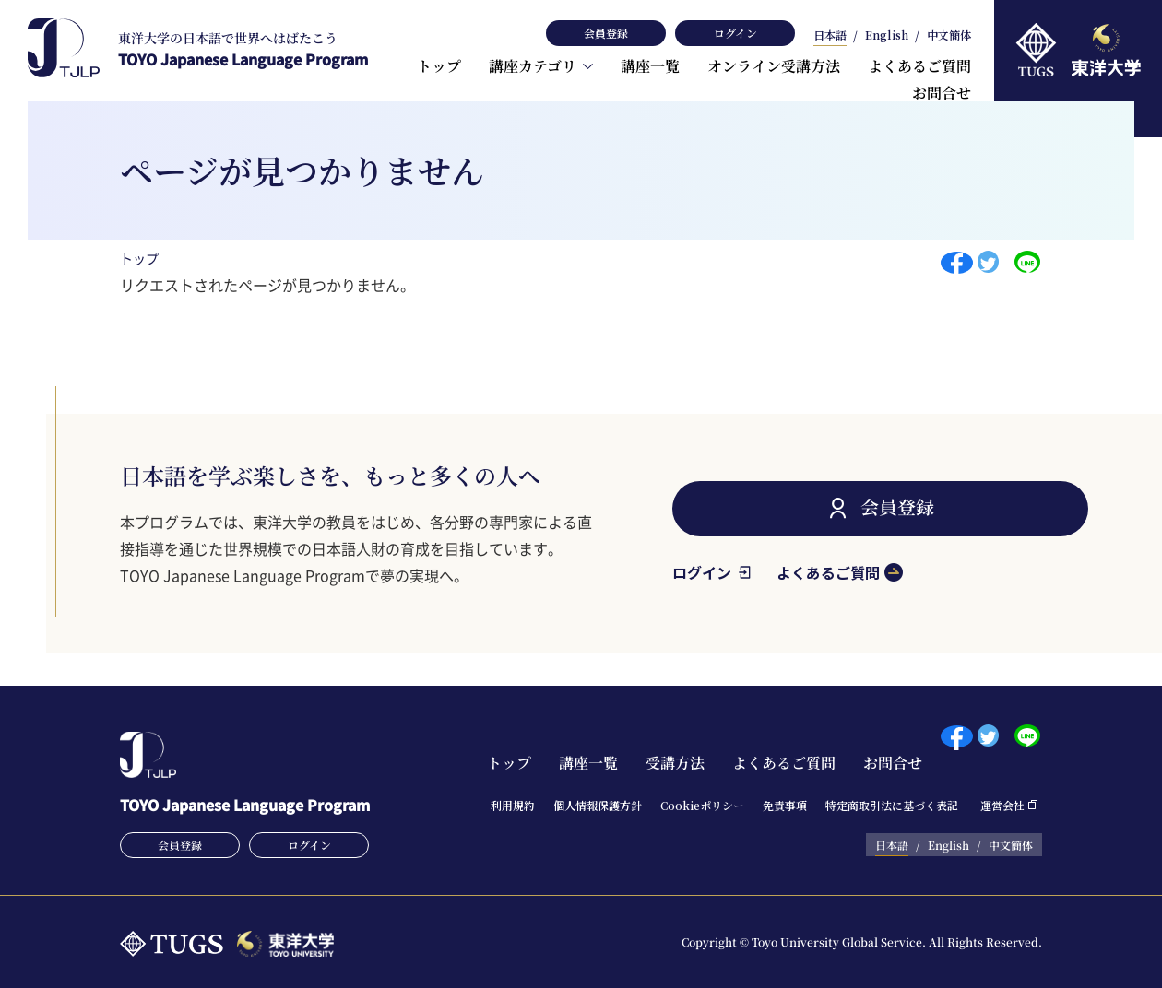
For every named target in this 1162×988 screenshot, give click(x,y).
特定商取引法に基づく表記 (891, 805)
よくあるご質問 (919, 65)
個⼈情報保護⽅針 (597, 805)
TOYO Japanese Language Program (243, 49)
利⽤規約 (513, 805)
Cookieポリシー (702, 805)
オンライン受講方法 (773, 65)
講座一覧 (650, 65)
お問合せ (941, 92)
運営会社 (1002, 805)
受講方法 (675, 762)
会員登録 (606, 33)
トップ (439, 65)
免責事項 (785, 805)
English (886, 35)
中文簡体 (949, 35)
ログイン (735, 33)
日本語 (830, 35)
